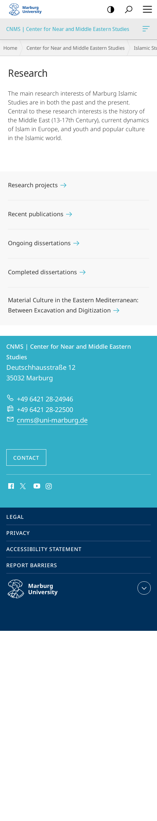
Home (10, 47)
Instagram (49, 486)
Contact (26, 457)
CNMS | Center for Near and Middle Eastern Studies (145, 30)
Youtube (36, 486)
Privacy (18, 533)
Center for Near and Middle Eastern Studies (75, 47)
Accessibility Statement (44, 549)
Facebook (10, 486)
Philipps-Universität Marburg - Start (28, 9)
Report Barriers (31, 565)
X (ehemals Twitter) (22, 485)
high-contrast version (108, 10)
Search (126, 10)
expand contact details (143, 588)
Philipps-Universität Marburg (39, 594)
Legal (15, 516)
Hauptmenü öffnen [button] (145, 9)
